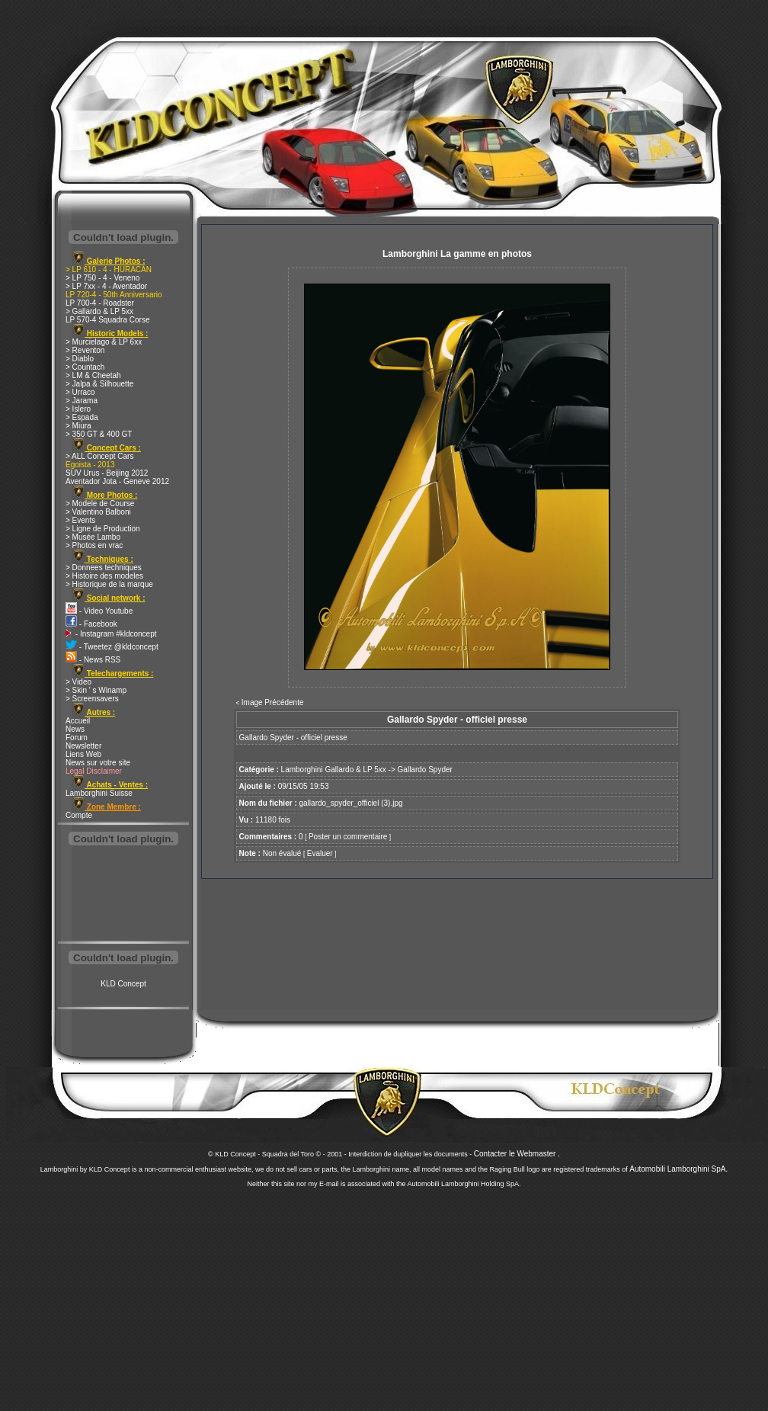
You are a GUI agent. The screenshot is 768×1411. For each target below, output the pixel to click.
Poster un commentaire (348, 836)
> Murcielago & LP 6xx (104, 342)
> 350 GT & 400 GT (99, 434)
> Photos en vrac (94, 545)
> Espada (82, 417)
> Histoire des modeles (104, 576)
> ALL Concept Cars (99, 456)
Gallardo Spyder (425, 769)
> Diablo (80, 358)
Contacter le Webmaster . (517, 1154)
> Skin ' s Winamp (96, 690)
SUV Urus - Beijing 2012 (107, 473)
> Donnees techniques (104, 567)
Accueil (78, 721)
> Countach (85, 367)
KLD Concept (123, 984)
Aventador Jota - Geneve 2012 (117, 481)
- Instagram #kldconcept (111, 634)
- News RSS (93, 660)
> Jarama (82, 400)
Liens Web (83, 754)
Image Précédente (273, 702)
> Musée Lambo (93, 537)
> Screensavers (92, 698)
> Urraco (80, 392)
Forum (77, 737)
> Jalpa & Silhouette (99, 384)
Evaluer (320, 853)
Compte (79, 815)
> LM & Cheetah (93, 375)
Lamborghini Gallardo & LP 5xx (333, 769)
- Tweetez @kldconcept (112, 647)
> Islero (78, 409)
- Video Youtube (99, 611)
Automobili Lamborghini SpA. (678, 1169)
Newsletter (83, 746)
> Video (78, 682)
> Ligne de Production (103, 528)
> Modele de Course (100, 503)
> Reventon (85, 350)
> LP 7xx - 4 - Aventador (106, 286)
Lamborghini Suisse (99, 793)
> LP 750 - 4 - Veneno (102, 278)
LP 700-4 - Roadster (100, 303)
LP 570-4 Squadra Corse (107, 320)
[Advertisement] (123, 895)
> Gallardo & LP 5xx (99, 311)
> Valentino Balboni (98, 512)
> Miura (78, 426)
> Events (80, 520)
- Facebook (91, 624)
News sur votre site (98, 762)
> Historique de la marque (109, 584)
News (75, 729)
